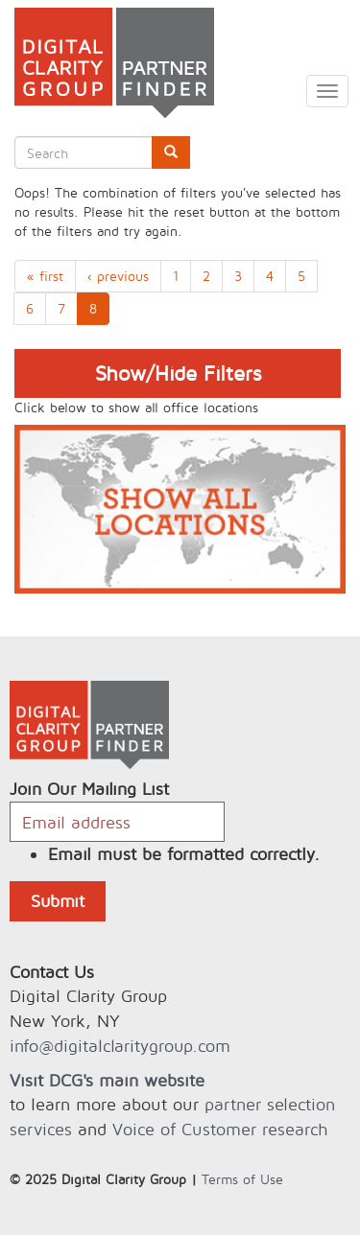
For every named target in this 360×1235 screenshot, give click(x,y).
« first (45, 276)
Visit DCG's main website (107, 1080)
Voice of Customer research (219, 1129)
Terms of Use (242, 1179)
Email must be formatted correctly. (184, 854)
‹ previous (118, 276)
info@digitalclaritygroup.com (120, 1046)
